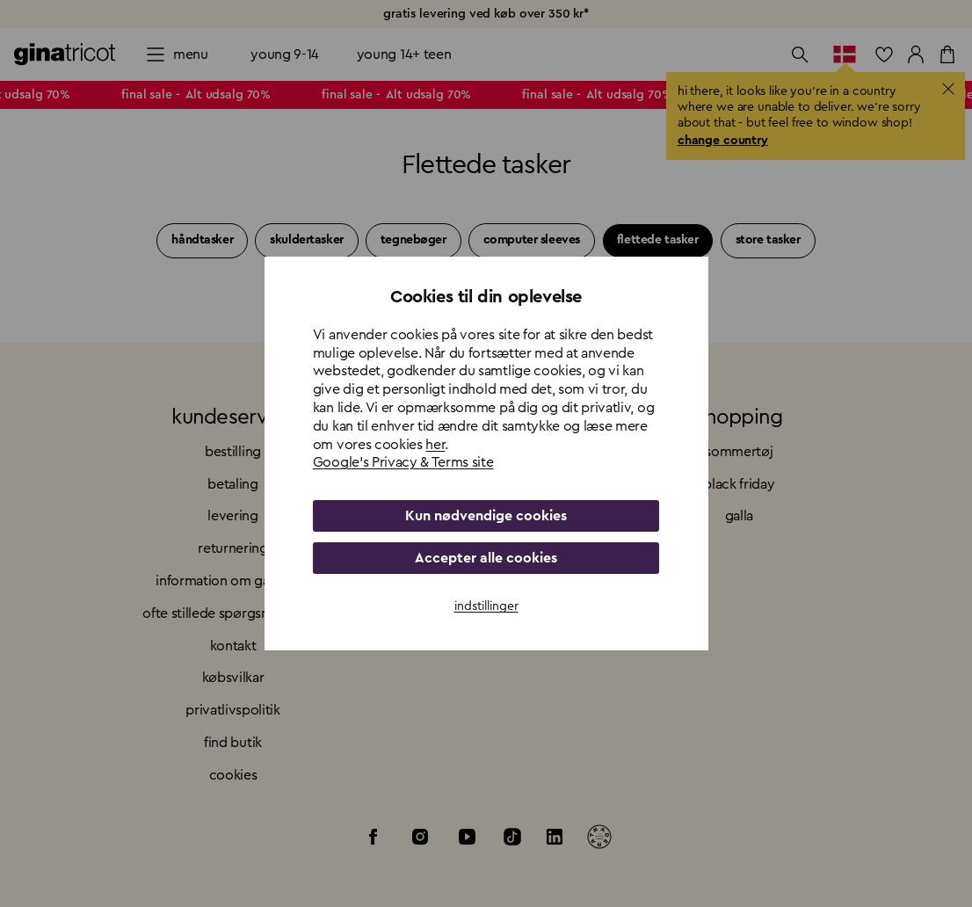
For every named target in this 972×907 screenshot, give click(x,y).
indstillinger (486, 606)
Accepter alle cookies (486, 558)
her (435, 445)
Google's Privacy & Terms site (403, 462)
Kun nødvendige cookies (486, 516)
